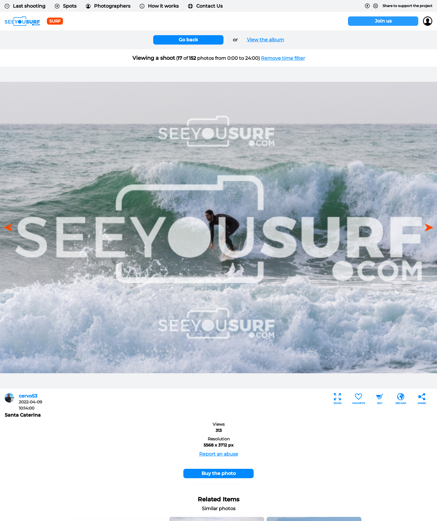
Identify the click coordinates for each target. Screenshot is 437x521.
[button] (427, 227)
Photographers (108, 6)
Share (422, 399)
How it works (159, 6)
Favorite (358, 399)
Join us (383, 21)
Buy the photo (219, 473)
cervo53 (28, 396)
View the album (265, 40)
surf (55, 21)
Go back (188, 40)
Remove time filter (283, 58)
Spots (65, 6)
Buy (379, 399)
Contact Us (205, 6)
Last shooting (25, 6)
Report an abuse (218, 454)
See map (400, 399)
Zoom (338, 399)
